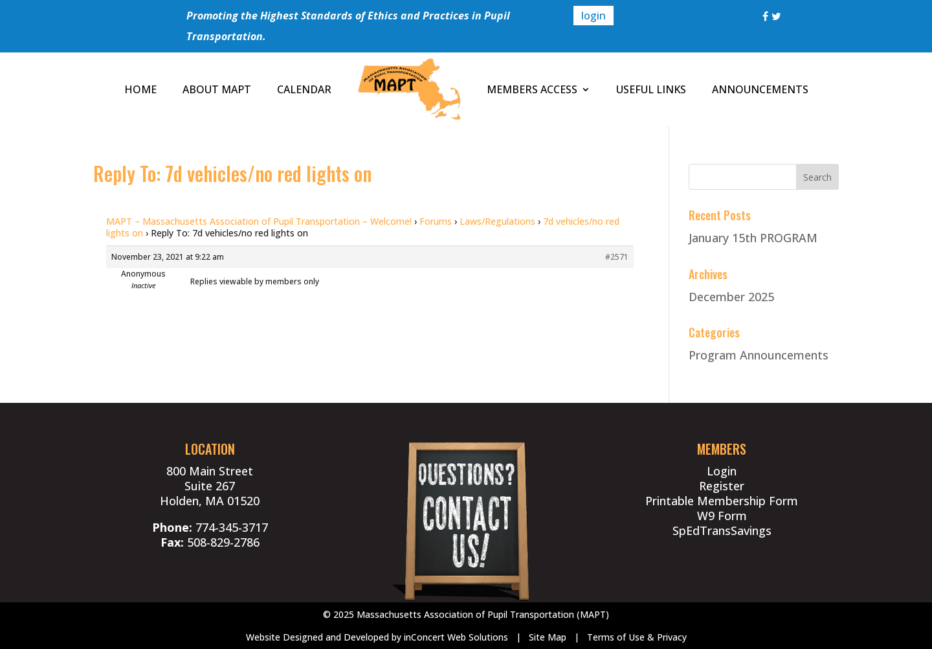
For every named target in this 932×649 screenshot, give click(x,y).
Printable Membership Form (721, 500)
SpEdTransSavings (721, 530)
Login (722, 471)
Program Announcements (758, 355)
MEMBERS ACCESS (532, 89)
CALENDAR (304, 89)
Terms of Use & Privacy (637, 637)
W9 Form (722, 515)
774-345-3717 (231, 527)
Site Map (547, 637)
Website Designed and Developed (317, 637)
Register (721, 486)
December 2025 (731, 296)
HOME (140, 89)
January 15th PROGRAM (753, 237)
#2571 (616, 256)
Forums (435, 221)
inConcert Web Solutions (456, 637)
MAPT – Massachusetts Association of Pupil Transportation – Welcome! (259, 221)
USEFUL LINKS (651, 89)
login (593, 15)
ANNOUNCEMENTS (760, 89)
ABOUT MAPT (217, 89)
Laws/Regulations (497, 221)
